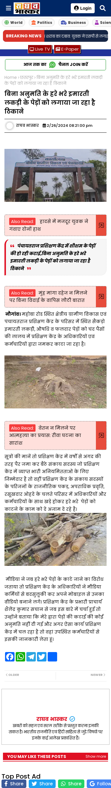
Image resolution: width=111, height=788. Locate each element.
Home (10, 77)
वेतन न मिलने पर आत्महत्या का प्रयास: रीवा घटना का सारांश (45, 435)
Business (73, 22)
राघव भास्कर (52, 719)
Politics (41, 22)
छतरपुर (26, 77)
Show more (96, 756)
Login (82, 8)
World (13, 22)
